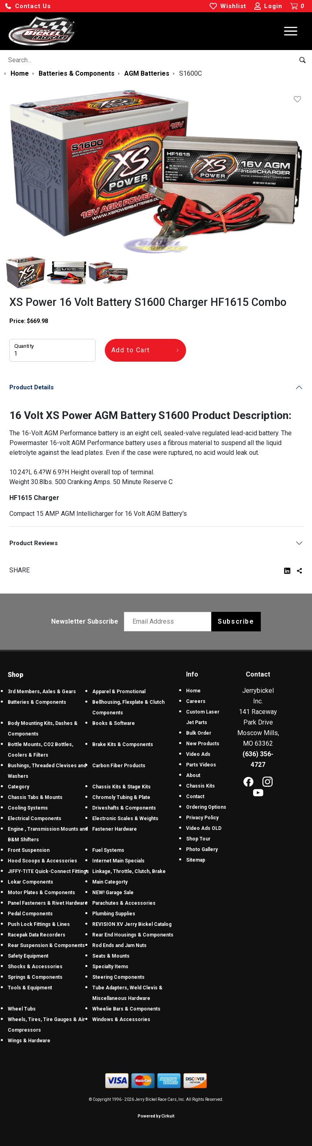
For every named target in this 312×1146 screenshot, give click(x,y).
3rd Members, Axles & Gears (42, 691)
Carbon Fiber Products (118, 765)
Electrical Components (34, 818)
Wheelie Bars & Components (126, 1009)
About (193, 775)
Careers (196, 701)
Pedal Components (30, 914)
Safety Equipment (28, 956)
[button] (27, 6)
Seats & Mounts (111, 956)
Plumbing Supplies (113, 914)
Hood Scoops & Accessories (42, 861)
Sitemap (195, 860)
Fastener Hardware (114, 829)
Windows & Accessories (121, 1019)
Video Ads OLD (203, 828)
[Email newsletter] (169, 621)
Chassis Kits (200, 786)
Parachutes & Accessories (124, 903)
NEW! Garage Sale (113, 892)
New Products (202, 744)
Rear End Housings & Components (132, 935)
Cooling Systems (28, 808)
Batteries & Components (37, 702)
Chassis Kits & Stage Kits (121, 787)
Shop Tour (198, 839)
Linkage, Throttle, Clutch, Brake (129, 871)
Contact (195, 796)
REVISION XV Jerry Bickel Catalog (131, 924)
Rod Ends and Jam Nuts (119, 945)
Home (193, 691)
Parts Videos (201, 765)
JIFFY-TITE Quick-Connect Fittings (48, 871)
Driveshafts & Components (124, 808)
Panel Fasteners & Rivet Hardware (48, 903)
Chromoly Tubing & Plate (121, 797)
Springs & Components (35, 977)
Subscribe (236, 621)
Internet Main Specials (118, 861)
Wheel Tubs (22, 1009)
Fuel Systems (108, 850)
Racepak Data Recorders (36, 935)
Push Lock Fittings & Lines (39, 924)
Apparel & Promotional (118, 691)
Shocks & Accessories (35, 966)
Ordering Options (206, 807)
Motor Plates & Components (41, 892)
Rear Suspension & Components (46, 945)
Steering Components (118, 977)
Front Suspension (29, 850)
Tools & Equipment (30, 988)
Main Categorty (110, 882)
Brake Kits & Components (122, 744)
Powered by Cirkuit (156, 1116)
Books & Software (113, 723)
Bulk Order (198, 733)
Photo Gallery (202, 849)
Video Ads (198, 754)
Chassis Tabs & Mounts (35, 797)
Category (18, 787)
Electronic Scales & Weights (125, 818)
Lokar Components (30, 882)
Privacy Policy (202, 818)
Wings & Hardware (29, 1040)
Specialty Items (110, 966)
